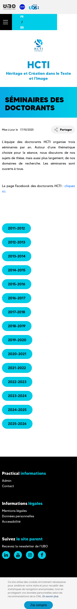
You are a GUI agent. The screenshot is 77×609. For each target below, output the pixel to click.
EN (22, 27)
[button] (6, 22)
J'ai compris (38, 605)
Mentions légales (14, 511)
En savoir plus (50, 596)
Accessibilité (11, 521)
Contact (8, 486)
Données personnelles (18, 516)
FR (22, 16)
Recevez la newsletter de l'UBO (25, 546)
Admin (6, 481)
